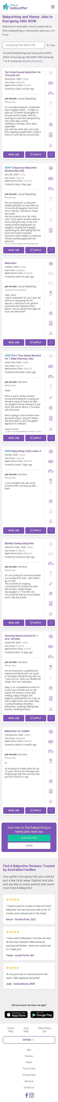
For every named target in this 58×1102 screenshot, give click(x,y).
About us (29, 1081)
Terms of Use (29, 1068)
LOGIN (29, 845)
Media (29, 1062)
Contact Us (29, 1087)
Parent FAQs (11, 1030)
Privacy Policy (29, 1075)
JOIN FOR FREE (29, 838)
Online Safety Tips (44, 1030)
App (29, 1050)
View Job (13, 154)
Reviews (29, 1056)
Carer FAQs (26, 1030)
